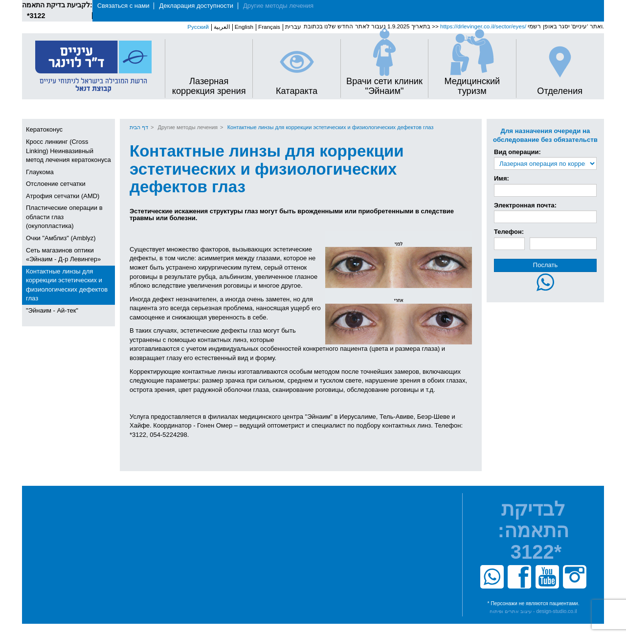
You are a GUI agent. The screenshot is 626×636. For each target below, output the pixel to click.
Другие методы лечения (278, 5)
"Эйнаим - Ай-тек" (52, 310)
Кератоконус (44, 129)
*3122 (36, 16)
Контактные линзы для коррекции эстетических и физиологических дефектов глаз (67, 285)
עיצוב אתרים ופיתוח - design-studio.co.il (533, 611)
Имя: (501, 178)
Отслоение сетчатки (56, 183)
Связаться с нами (123, 5)
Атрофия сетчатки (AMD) (62, 196)
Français (269, 26)
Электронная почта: (525, 205)
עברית (293, 26)
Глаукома (40, 172)
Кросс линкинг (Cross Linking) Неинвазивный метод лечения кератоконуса (68, 150)
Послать (545, 265)
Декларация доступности (196, 5)
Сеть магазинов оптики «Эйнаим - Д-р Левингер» (63, 255)
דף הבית (139, 127)
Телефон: (509, 231)
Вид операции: (517, 152)
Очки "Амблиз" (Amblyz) (61, 238)
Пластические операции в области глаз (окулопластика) (64, 216)
